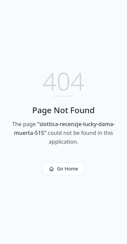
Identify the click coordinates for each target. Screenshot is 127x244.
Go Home (63, 168)
